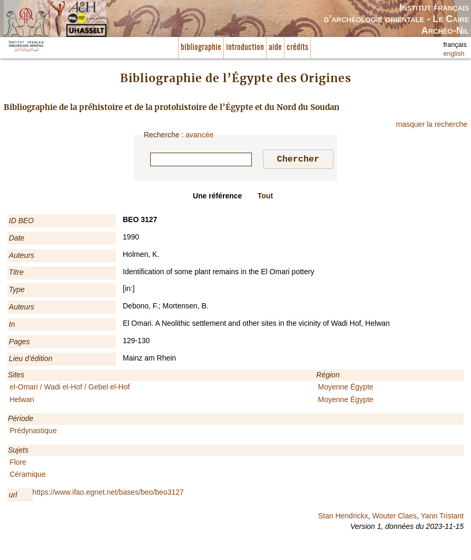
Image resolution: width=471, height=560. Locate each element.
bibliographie (201, 48)
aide (275, 48)
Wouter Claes (394, 517)
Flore (17, 463)
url (13, 496)
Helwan (21, 401)
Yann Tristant (442, 517)
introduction (245, 48)
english (454, 53)
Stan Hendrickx (343, 517)
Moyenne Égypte (346, 388)
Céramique (27, 476)
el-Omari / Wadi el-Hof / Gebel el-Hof (69, 388)
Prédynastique (33, 432)
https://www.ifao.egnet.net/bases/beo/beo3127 (108, 493)
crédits (297, 48)
